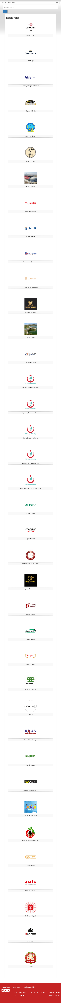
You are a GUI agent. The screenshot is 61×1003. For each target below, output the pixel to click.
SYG (58, 995)
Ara (5, 11)
